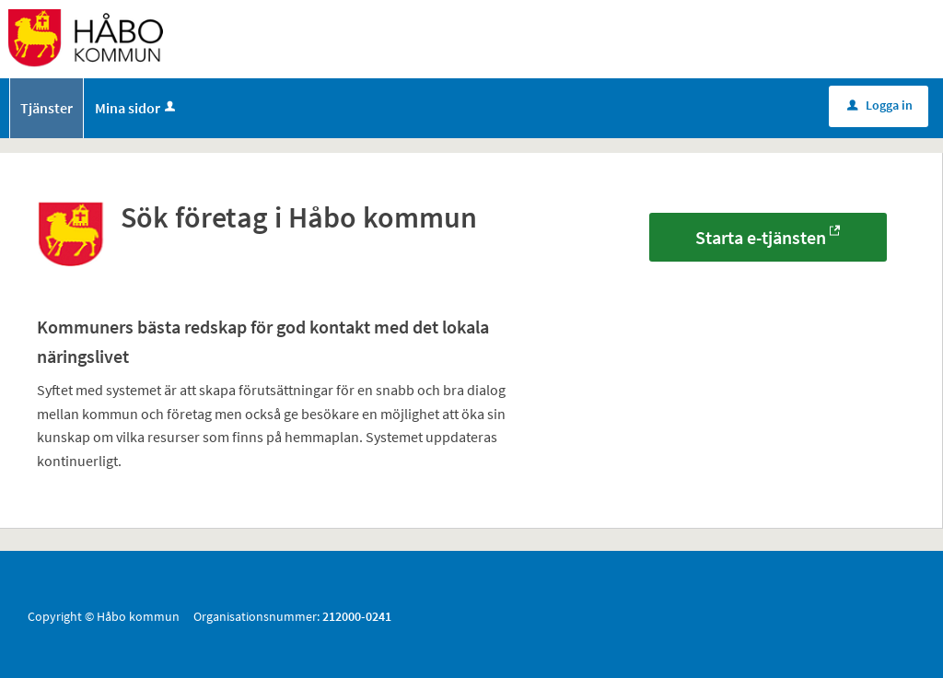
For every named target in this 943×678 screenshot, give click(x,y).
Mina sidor (137, 108)
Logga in (880, 105)
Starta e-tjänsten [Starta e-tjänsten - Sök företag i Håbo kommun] (760, 237)
